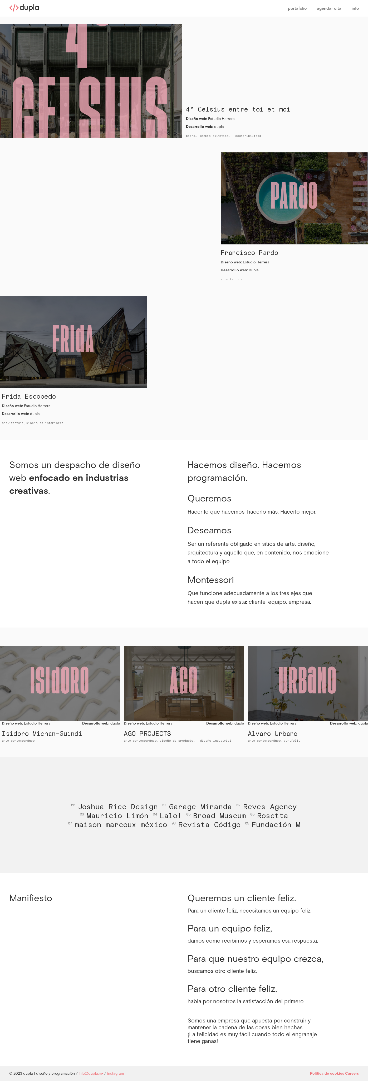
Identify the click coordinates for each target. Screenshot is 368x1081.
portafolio (297, 8)
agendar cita (329, 8)
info (355, 8)
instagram (115, 1073)
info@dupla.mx (91, 1073)
